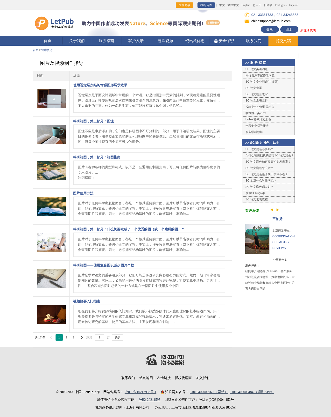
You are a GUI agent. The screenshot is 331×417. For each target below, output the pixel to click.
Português (281, 5)
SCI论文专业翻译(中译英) (262, 81)
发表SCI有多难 (255, 193)
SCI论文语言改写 (257, 94)
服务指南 (106, 41)
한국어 (257, 5)
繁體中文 (233, 5)
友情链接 (164, 378)
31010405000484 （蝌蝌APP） (252, 392)
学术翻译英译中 (256, 113)
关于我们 (77, 41)
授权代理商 (183, 378)
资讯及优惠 (194, 41)
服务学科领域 (254, 132)
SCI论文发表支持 (257, 100)
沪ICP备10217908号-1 (140, 392)
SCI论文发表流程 (257, 199)
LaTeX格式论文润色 (258, 119)
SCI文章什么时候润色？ (261, 180)
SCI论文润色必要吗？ (260, 149)
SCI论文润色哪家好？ (260, 187)
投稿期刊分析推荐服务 (260, 107)
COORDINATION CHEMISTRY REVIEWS (283, 242)
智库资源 (165, 41)
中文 (222, 5)
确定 (117, 337)
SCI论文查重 (254, 88)
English (245, 5)
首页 (47, 41)
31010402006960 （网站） (209, 392)
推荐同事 (184, 5)
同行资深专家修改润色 (260, 75)
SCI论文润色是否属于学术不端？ (267, 174)
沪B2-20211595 (149, 400)
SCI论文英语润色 (257, 69)
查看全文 (281, 259)
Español (293, 5)
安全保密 (224, 41)
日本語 (268, 5)
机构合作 (206, 5)
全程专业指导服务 (257, 125)
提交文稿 (283, 41)
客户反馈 (136, 41)
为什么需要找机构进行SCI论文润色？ (270, 155)
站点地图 (146, 378)
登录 (269, 29)
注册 (289, 29)
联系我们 (253, 41)
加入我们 (203, 378)
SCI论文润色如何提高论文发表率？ (268, 161)
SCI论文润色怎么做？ (260, 168)
